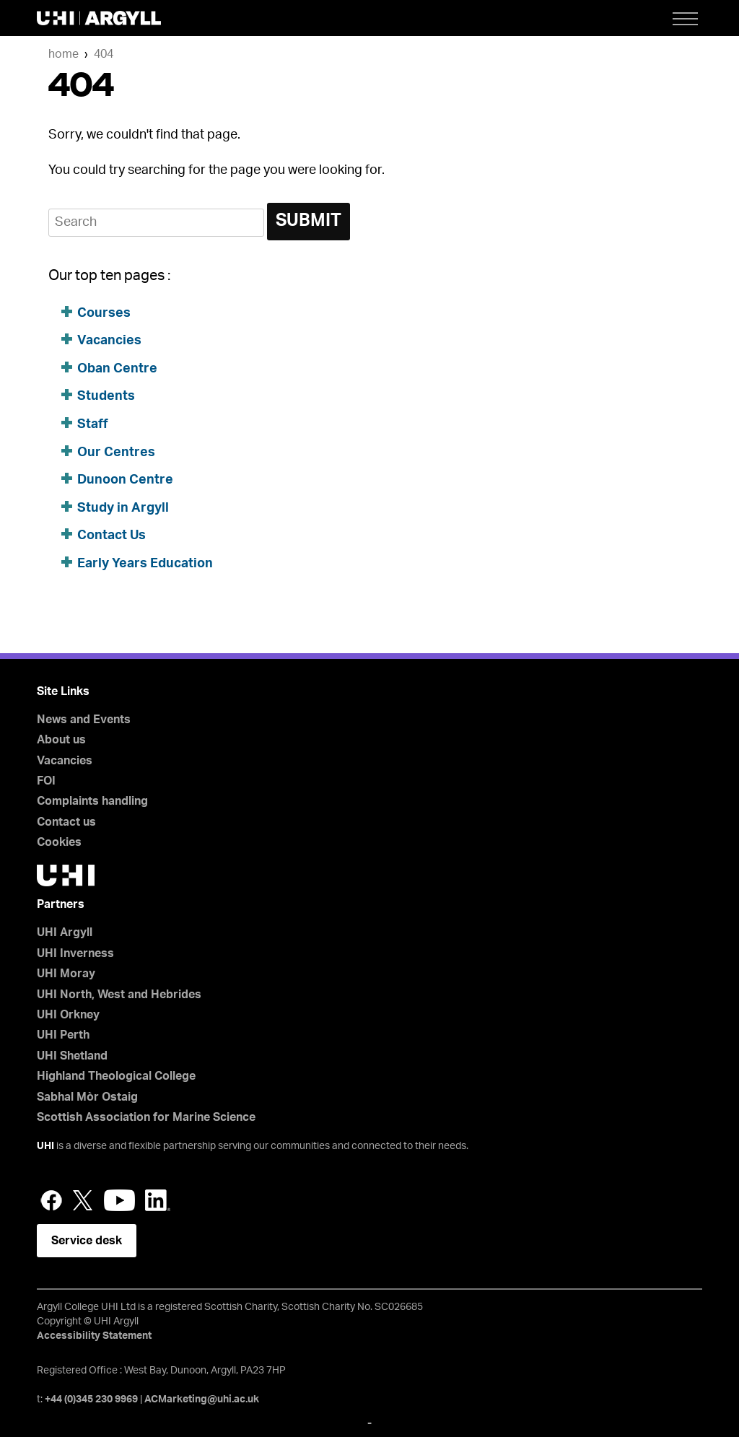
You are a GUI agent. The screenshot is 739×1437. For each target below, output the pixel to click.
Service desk (86, 1240)
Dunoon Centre (125, 479)
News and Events (84, 719)
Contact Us (111, 535)
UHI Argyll (64, 932)
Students (106, 396)
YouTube (119, 1200)
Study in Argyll (123, 508)
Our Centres (116, 452)
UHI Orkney (68, 1015)
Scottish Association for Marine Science (146, 1117)
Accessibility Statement (94, 1336)
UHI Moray (66, 973)
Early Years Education (145, 563)
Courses (104, 313)
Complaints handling (92, 801)
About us (61, 740)
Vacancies (109, 340)
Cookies (59, 842)
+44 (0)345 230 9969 (91, 1399)
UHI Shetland (72, 1056)
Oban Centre (117, 368)
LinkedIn (157, 1200)
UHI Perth (63, 1035)
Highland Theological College (116, 1076)
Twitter (83, 1200)
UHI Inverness (75, 953)
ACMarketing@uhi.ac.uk (201, 1399)
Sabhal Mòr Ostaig (87, 1097)
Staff (92, 424)
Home (63, 54)
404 (103, 54)
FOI (46, 781)
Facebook (51, 1200)
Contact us (66, 822)
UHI (45, 1146)
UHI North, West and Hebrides (119, 994)
